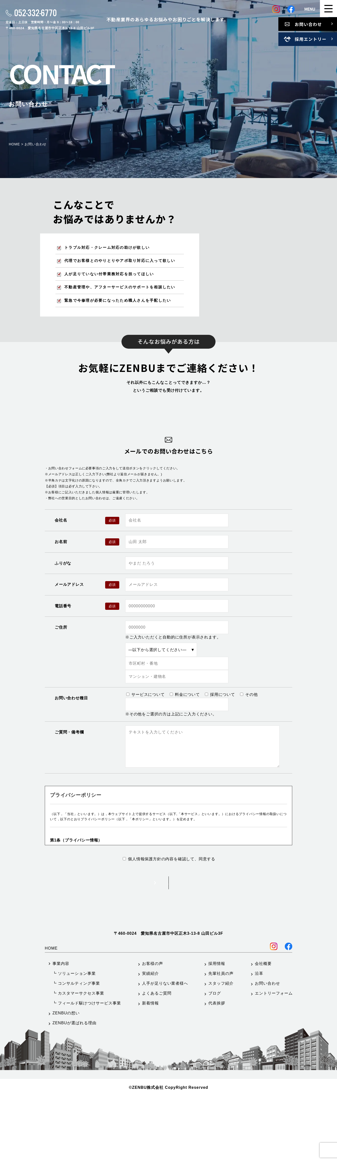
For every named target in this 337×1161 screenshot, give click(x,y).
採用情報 (216, 1028)
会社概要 (263, 1028)
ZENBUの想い (66, 1078)
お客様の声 (152, 1028)
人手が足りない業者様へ (165, 1048)
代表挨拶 (216, 1068)
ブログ (214, 1058)
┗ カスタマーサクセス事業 (78, 1058)
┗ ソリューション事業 (74, 1038)
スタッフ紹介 (221, 1048)
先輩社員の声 (221, 1038)
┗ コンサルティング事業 (76, 1048)
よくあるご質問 (156, 1058)
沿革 (259, 1038)
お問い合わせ (267, 1048)
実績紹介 (150, 1038)
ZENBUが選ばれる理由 (74, 1088)
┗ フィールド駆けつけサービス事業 (86, 1068)
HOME (51, 1013)
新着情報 (150, 1068)
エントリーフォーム (274, 1058)
